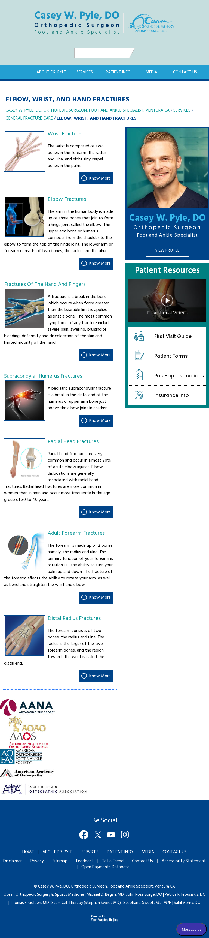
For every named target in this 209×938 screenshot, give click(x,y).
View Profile (167, 250)
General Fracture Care (29, 118)
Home (21, 72)
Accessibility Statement (184, 861)
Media (151, 72)
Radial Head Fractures (73, 441)
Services (84, 72)
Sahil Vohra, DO (187, 902)
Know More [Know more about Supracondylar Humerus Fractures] (100, 420)
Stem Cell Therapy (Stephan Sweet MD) (86, 902)
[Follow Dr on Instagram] (124, 835)
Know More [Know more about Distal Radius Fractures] (100, 676)
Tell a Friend (113, 861)
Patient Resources (167, 271)
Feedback (85, 861)
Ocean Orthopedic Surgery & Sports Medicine (44, 894)
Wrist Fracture (64, 134)
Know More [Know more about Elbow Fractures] (100, 263)
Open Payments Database (105, 867)
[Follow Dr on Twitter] (97, 835)
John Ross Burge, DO (144, 894)
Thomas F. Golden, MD (29, 902)
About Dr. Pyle (51, 72)
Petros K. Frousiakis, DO (185, 894)
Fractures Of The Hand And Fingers (44, 284)
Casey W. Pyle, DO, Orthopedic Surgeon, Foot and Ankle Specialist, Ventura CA (87, 110)
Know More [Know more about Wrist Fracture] (100, 178)
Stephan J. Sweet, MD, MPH (147, 902)
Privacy (37, 861)
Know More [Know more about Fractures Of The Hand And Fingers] (100, 355)
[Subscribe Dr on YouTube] (111, 835)
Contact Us (185, 72)
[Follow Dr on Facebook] (84, 835)
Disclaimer (12, 861)
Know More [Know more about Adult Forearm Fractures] (100, 597)
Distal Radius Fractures (74, 618)
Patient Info (118, 72)
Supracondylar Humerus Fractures (43, 376)
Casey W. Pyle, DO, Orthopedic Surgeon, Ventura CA (106, 886)
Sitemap (59, 861)
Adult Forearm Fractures (76, 533)
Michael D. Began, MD (105, 894)
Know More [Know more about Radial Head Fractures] (100, 512)
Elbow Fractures (67, 199)
